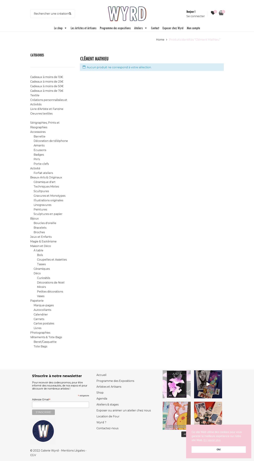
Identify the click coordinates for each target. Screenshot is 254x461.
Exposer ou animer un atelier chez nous (123, 410)
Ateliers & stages (107, 404)
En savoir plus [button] (212, 440)
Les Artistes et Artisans (83, 28)
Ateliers (141, 28)
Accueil (101, 375)
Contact (155, 28)
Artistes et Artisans (108, 386)
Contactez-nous (107, 428)
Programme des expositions (115, 28)
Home (160, 39)
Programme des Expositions (115, 381)
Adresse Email (41, 399)
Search (70, 14)
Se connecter (195, 16)
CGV (33, 455)
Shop (100, 392)
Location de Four (108, 416)
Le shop (60, 28)
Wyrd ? (101, 422)
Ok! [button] (219, 449)
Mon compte (193, 28)
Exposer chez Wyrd (172, 28)
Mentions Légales (73, 450)
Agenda (101, 398)
